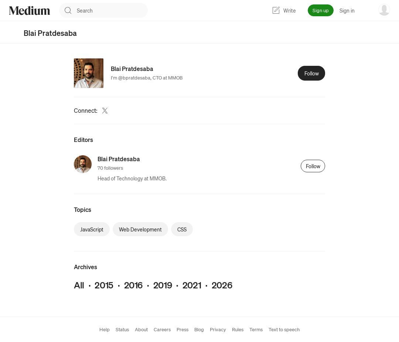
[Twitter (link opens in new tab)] (104, 110)
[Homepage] (29, 10)
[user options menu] (384, 10)
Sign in (347, 10)
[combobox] (112, 10)
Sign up (321, 10)
